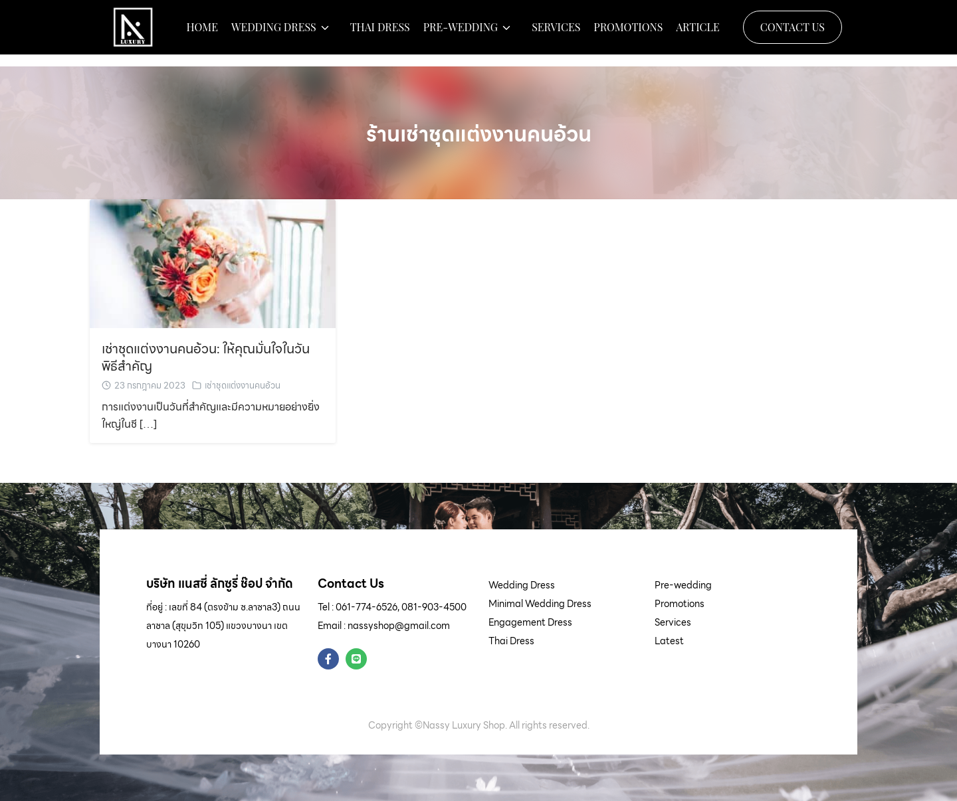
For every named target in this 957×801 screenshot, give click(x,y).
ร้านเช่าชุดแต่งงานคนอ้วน (479, 133)
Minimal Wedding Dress (539, 603)
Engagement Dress (530, 622)
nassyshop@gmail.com (399, 625)
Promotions (628, 33)
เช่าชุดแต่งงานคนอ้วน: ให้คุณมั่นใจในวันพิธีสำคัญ (206, 357)
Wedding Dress (273, 33)
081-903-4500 (434, 607)
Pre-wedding (460, 33)
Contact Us (792, 33)
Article (697, 33)
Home (202, 33)
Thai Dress (380, 33)
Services (556, 33)
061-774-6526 (366, 607)
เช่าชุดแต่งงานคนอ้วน (242, 386)
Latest (669, 641)
